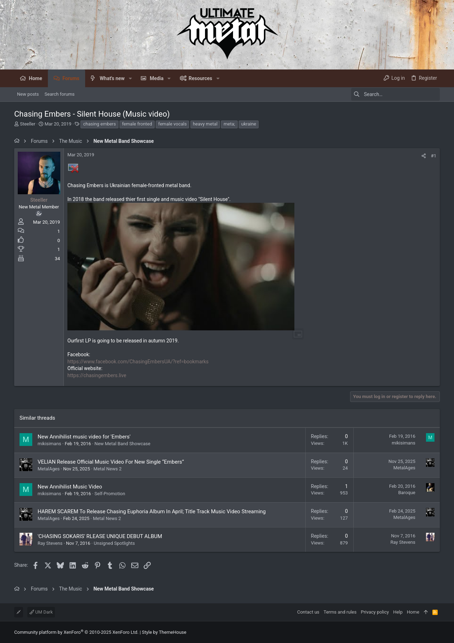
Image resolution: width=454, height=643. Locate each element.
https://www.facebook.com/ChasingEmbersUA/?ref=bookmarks (138, 361)
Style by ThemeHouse (164, 632)
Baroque (406, 492)
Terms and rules (339, 612)
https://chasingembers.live (96, 375)
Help (398, 612)
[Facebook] (436, 632)
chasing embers (99, 124)
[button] (130, 78)
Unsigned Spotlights (114, 543)
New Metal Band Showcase (122, 443)
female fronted (137, 124)
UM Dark (41, 612)
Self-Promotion (109, 493)
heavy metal (205, 124)
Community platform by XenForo (76, 632)
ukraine (248, 124)
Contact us (308, 612)
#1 (433, 155)
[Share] (423, 155)
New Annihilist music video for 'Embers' (84, 437)
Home (413, 612)
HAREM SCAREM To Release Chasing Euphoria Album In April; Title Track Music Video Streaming (152, 511)
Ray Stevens (50, 543)
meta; (229, 124)
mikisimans (49, 443)
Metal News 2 (108, 468)
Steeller (27, 124)
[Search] (395, 94)
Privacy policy (375, 612)
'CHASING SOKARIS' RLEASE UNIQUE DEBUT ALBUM (100, 536)
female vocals (172, 124)
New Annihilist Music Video (70, 486)
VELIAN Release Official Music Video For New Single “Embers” (111, 462)
